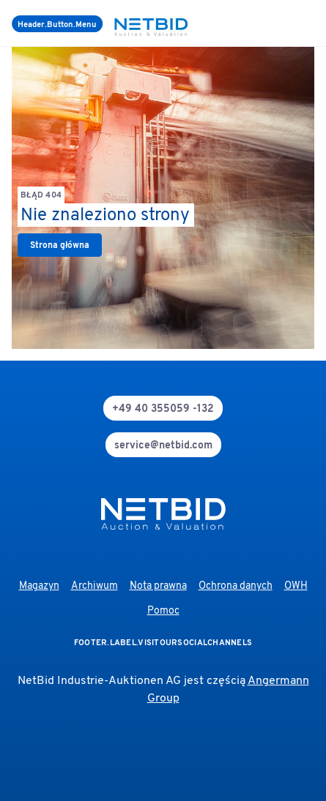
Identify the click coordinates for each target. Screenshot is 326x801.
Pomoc (163, 611)
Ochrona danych (236, 586)
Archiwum (94, 586)
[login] (311, 23)
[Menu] (57, 23)
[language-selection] (302, 23)
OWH (296, 586)
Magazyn (39, 586)
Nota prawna (158, 586)
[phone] (163, 408)
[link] (60, 245)
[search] (294, 23)
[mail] (163, 444)
